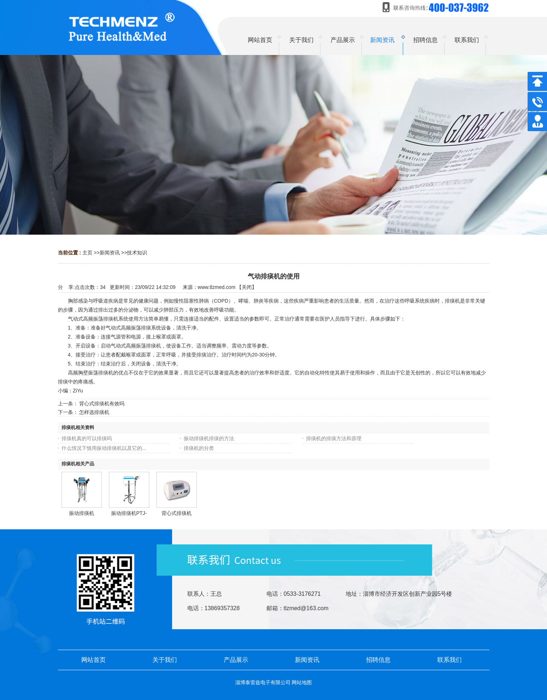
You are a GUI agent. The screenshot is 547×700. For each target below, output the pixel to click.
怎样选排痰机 (94, 412)
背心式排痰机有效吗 (101, 403)
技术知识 (137, 252)
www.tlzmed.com (217, 287)
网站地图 (302, 682)
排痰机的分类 (199, 448)
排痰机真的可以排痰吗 (86, 438)
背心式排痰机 (176, 513)
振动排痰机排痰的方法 (209, 438)
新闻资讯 (110, 252)
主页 (87, 252)
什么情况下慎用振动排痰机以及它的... (103, 448)
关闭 (247, 287)
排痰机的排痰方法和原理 (333, 438)
